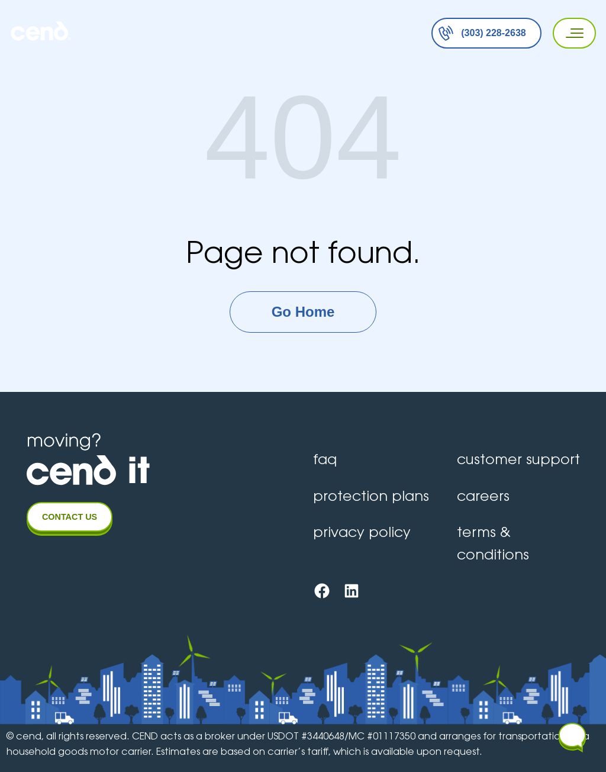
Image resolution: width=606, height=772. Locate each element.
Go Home (303, 312)
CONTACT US (69, 517)
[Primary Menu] (570, 33)
